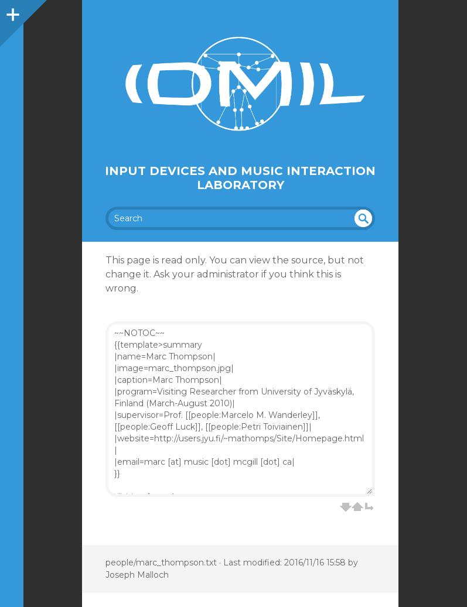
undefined (363, 218)
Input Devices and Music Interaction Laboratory (240, 178)
